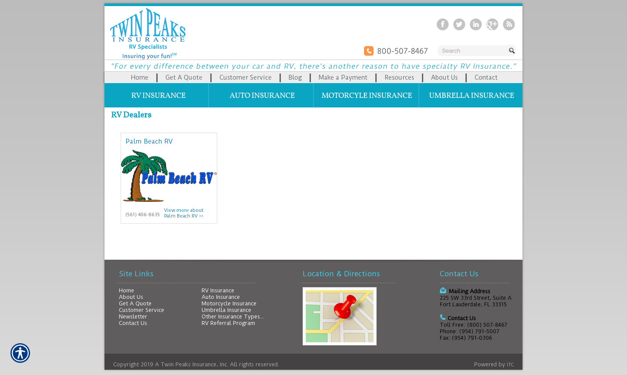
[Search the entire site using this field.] (472, 50)
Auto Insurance (221, 297)
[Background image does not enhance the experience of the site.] (313, 77)
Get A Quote (135, 303)
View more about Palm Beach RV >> (183, 213)
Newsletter (133, 316)
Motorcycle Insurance (229, 303)
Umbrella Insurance (226, 310)
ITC (510, 365)
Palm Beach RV (148, 141)
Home (126, 290)
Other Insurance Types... (233, 316)
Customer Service (141, 310)
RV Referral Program (228, 323)
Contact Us (133, 323)
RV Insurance (218, 290)
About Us (131, 297)
